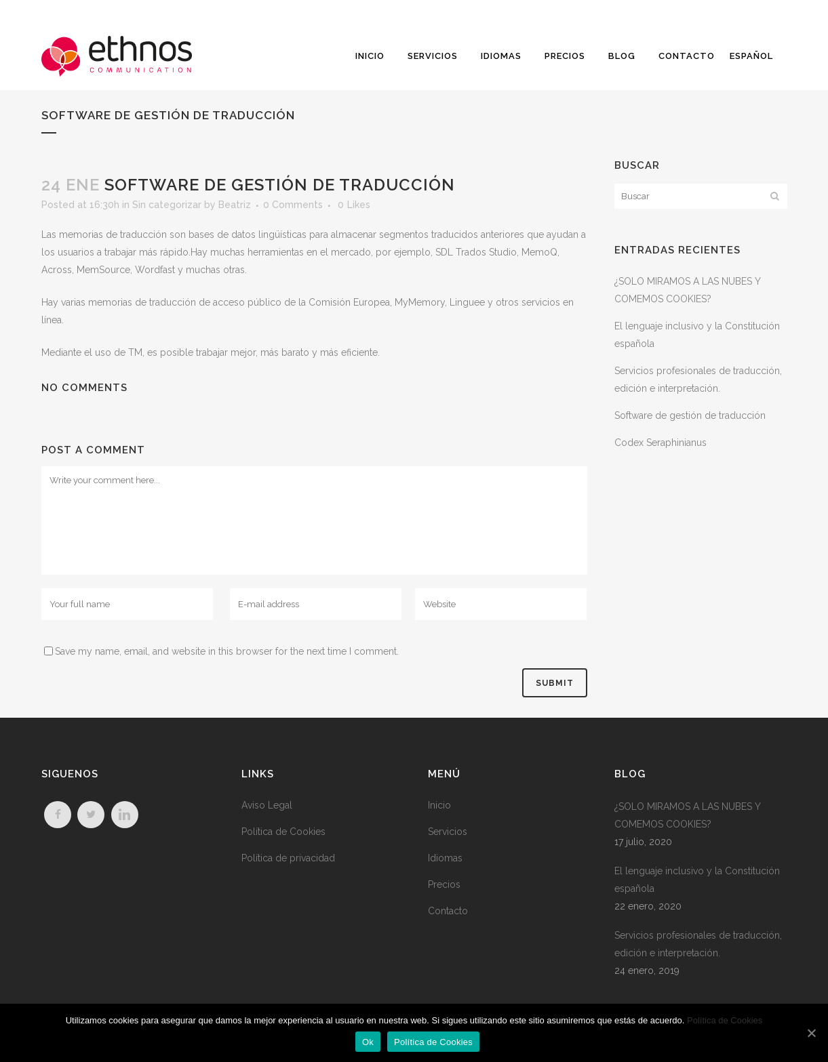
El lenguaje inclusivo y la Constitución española (697, 879)
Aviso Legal (266, 805)
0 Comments (293, 204)
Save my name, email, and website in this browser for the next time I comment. (227, 651)
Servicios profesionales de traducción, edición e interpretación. (698, 944)
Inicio (439, 805)
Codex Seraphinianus (660, 442)
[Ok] (811, 1033)
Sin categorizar (166, 204)
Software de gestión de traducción (690, 415)
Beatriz (234, 204)
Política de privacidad (288, 858)
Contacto (448, 910)
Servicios (447, 831)
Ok (368, 1042)
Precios (444, 884)
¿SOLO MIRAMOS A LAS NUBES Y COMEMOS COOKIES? (687, 815)
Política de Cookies (283, 831)
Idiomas (445, 858)
